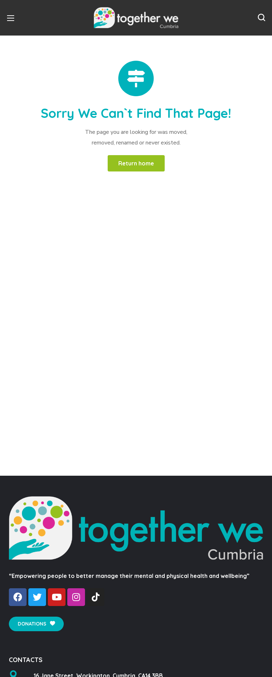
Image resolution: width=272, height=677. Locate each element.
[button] (261, 18)
